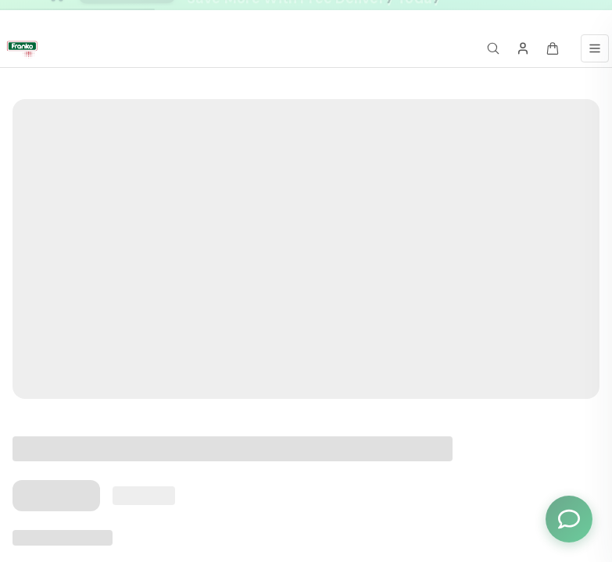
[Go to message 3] (504, 15)
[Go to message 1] (476, 15)
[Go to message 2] (487, 15)
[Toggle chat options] (569, 519)
